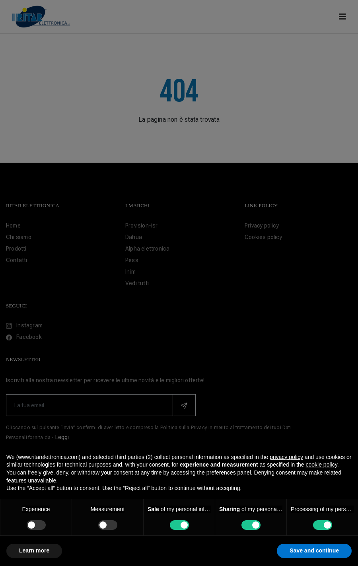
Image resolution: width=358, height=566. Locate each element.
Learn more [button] (34, 550)
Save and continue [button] (314, 550)
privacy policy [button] (286, 457)
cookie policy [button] (321, 464)
